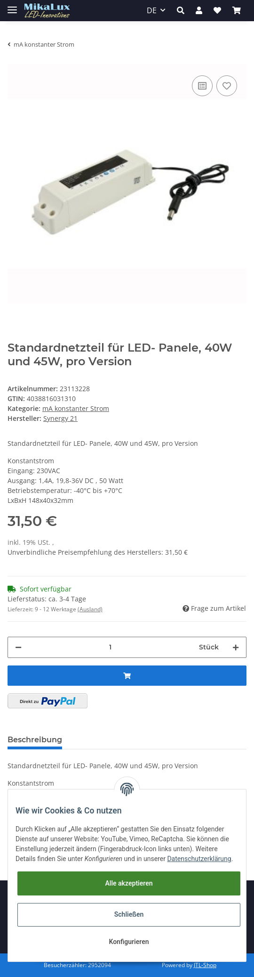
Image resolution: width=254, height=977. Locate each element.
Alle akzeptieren (128, 883)
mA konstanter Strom (75, 408)
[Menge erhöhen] (235, 647)
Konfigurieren (129, 941)
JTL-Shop (205, 965)
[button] (180, 10)
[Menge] (110, 647)
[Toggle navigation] (12, 6)
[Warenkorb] (236, 10)
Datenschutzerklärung (199, 858)
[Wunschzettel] (217, 10)
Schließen (129, 914)
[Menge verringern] (18, 647)
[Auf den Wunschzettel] (226, 85)
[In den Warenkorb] (127, 675)
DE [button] (152, 10)
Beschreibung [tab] (35, 739)
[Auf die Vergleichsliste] (202, 85)
